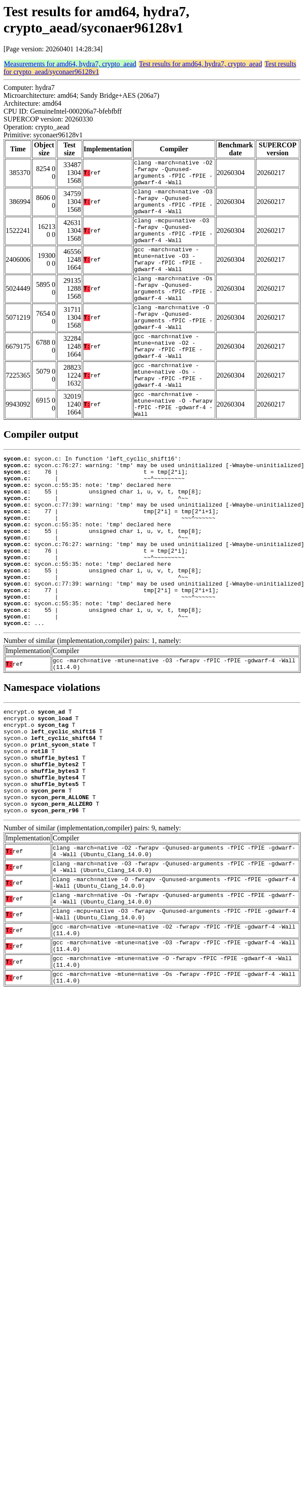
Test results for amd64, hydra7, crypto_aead (200, 64)
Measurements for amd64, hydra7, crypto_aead (70, 64)
